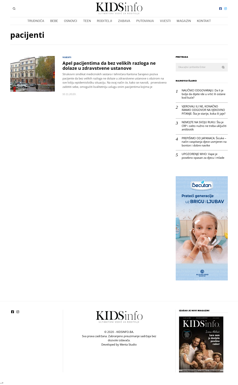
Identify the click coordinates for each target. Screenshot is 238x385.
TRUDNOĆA (35, 21)
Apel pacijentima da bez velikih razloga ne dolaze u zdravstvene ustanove (109, 65)
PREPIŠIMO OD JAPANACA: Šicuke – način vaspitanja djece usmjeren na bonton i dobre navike (204, 141)
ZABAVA (124, 21)
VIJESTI (165, 21)
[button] (223, 67)
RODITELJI (104, 21)
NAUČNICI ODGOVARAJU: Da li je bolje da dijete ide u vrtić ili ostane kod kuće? (203, 94)
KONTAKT (204, 21)
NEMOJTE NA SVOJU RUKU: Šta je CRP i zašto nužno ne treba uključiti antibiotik (204, 125)
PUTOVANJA (145, 21)
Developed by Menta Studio (119, 344)
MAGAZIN (184, 21)
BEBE (54, 21)
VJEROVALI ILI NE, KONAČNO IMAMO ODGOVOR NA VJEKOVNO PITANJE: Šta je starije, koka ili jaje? (203, 110)
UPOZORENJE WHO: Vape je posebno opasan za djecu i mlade (203, 155)
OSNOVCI (70, 21)
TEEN (87, 21)
